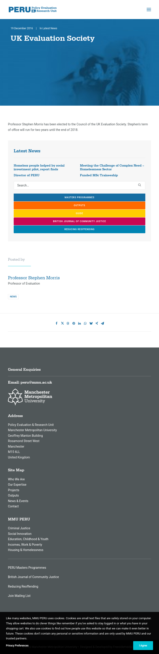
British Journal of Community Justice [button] (79, 221)
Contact (13, 506)
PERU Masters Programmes (27, 567)
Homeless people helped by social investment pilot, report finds (39, 167)
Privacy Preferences (17, 645)
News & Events (18, 501)
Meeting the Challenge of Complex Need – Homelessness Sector (112, 167)
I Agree (143, 645)
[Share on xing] (96, 323)
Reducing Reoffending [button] (79, 229)
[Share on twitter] (62, 323)
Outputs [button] (79, 205)
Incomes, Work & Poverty (25, 544)
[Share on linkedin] (79, 323)
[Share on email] (102, 323)
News (13, 296)
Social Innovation (20, 534)
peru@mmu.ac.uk (36, 382)
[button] (149, 9)
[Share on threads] (68, 323)
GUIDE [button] (79, 213)
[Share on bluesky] (91, 323)
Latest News (49, 28)
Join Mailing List (19, 596)
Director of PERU (27, 175)
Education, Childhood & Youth (28, 539)
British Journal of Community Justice (33, 577)
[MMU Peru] (33, 9)
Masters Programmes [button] (79, 197)
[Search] (79, 185)
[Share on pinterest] (73, 323)
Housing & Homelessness (25, 550)
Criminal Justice (19, 528)
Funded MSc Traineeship (99, 175)
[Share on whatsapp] (85, 323)
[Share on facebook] (56, 323)
